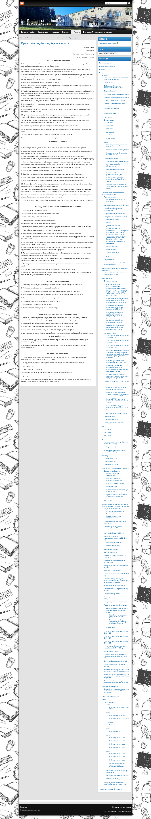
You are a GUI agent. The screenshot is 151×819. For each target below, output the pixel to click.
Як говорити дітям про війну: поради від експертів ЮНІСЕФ (116, 113)
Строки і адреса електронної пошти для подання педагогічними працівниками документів (117, 376)
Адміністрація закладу (113, 542)
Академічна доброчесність (112, 508)
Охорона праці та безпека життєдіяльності (116, 468)
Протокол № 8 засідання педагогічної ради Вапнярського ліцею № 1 (117, 765)
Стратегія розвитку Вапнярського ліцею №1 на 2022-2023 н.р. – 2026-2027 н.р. (116, 656)
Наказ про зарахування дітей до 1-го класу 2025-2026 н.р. (116, 443)
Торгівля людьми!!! (112, 253)
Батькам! (105, 75)
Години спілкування (110, 197)
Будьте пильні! (108, 83)
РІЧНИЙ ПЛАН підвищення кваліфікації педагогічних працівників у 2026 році (115, 327)
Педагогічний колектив (113, 545)
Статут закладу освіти (111, 651)
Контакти (102, 69)
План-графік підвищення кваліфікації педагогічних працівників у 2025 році (114, 314)
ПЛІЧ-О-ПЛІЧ (110, 138)
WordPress (114, 811)
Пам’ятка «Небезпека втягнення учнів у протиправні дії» (117, 174)
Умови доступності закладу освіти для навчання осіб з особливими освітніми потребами (116, 676)
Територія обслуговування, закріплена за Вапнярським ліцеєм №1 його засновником (116, 690)
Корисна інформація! (111, 549)
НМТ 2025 (107, 432)
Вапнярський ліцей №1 (45, 20)
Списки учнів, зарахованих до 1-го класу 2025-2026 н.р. (115, 451)
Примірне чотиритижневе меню (114, 104)
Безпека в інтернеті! (113, 219)
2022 (108, 705)
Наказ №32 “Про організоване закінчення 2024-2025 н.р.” (116, 388)
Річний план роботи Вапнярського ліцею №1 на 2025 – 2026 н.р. (115, 647)
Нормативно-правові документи (114, 585)
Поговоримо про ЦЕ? (113, 246)
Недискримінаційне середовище (114, 213)
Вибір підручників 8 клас (117, 747)
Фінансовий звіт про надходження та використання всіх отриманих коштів (116, 682)
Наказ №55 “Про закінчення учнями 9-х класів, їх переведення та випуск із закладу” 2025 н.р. (117, 394)
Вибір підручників (114, 725)
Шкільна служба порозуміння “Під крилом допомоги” (115, 264)
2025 (108, 735)
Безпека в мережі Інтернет (115, 170)
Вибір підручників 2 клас (117, 741)
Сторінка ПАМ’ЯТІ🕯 (113, 779)
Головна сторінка (105, 63)
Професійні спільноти (111, 419)
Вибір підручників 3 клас (117, 744)
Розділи (101, 73)
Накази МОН (110, 627)
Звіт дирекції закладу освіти (113, 527)
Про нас (106, 256)
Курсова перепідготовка (112, 284)
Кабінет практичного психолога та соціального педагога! (113, 193)
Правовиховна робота (111, 159)
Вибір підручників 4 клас (117, 753)
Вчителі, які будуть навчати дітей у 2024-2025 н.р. (118, 616)
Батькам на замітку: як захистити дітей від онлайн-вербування (116, 78)
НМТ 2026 (107, 435)
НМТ (103, 427)
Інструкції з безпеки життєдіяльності (112, 474)
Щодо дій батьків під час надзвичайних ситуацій (112, 108)
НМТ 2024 (107, 429)
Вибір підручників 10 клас (117, 715)
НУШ (103, 439)
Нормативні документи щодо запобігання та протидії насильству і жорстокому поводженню (116, 580)
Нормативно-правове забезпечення (115, 413)
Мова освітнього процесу (112, 571)
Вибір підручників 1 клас (117, 738)
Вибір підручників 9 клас (117, 760)
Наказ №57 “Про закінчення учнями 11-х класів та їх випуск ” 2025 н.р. (117, 400)
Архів (101, 53)
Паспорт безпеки (111, 487)
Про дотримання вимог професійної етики (114, 517)
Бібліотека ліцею (109, 702)
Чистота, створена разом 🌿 (108, 43)
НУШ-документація (110, 447)
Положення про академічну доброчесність (115, 512)
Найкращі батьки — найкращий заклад (116, 97)
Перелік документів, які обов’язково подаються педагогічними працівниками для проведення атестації (117, 368)
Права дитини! (111, 249)
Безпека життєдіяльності (112, 471)
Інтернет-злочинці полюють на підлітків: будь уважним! (116, 479)
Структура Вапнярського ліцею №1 (115, 661)
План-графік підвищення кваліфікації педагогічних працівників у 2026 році (114, 320)
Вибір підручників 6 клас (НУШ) (119, 718)
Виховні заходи (109, 120)
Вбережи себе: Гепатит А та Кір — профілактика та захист (115, 273)
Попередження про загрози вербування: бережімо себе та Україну (116, 179)
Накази (106, 385)
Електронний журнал (111, 281)
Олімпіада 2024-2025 (111, 465)
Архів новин (110, 132)
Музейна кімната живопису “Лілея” (117, 150)
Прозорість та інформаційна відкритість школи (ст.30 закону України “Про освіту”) (52, 38)
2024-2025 (109, 126)
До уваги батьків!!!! (110, 91)
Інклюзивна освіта (110, 530)
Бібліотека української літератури (117, 775)
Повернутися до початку (121, 807)
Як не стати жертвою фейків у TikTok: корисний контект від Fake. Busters (117, 186)
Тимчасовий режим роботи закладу (111, 789)
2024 (108, 729)
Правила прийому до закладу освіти (116, 608)
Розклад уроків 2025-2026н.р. (113, 423)
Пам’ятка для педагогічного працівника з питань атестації (116, 361)
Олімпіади (105, 456)
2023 (108, 713)
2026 (108, 751)
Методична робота (108, 278)
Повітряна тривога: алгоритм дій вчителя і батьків (117, 490)
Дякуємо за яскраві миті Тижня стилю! (116, 94)
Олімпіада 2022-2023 (111, 458)
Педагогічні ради (109, 416)
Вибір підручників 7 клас (117, 757)
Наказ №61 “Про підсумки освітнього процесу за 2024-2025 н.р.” (117, 407)
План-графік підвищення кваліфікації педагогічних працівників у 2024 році (114, 307)
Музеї (106, 142)
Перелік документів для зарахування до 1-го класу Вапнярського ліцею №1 (117, 621)
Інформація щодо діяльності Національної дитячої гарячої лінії (115, 783)
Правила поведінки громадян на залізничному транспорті (117, 495)
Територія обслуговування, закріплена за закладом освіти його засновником (116, 670)
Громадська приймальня (107, 66)
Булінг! (108, 222)
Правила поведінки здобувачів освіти (116, 605)
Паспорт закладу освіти (112, 594)
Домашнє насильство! (113, 226)
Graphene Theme (125, 811)
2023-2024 (109, 122)
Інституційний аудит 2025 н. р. (114, 533)
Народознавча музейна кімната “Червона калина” (116, 154)
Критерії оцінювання (110, 552)
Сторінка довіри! (109, 260)
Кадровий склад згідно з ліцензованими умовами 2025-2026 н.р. (115, 538)
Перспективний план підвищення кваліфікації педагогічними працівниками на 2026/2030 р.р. (117, 300)
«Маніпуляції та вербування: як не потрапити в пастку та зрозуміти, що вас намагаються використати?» (117, 163)
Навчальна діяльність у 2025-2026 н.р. (116, 382)
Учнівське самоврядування (110, 696)
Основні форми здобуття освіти (114, 100)
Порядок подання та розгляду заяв (115, 602)
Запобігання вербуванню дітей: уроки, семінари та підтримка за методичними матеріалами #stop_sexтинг (116, 207)
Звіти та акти (108, 500)
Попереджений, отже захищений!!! (115, 217)
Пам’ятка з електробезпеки (115, 483)
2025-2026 (109, 129)
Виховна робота (107, 117)
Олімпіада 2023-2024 (111, 461)
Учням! (104, 700)
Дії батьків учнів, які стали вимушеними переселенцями (113, 87)
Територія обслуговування (110, 686)
